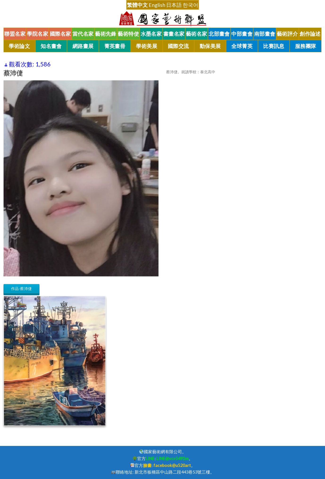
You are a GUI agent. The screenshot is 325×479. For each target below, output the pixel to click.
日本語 (174, 5)
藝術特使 (128, 34)
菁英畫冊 (115, 46)
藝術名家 (196, 34)
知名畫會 (51, 46)
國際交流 (178, 46)
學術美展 (146, 46)
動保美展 (210, 46)
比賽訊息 (273, 46)
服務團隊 (305, 46)
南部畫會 (264, 34)
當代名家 (83, 34)
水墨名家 (151, 34)
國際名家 (60, 34)
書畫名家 (174, 34)
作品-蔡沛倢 (21, 289)
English (157, 5)
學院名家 (37, 34)
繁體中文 (137, 5)
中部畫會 (242, 34)
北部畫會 (219, 34)
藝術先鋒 (105, 34)
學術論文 (19, 46)
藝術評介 (287, 34)
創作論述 (310, 34)
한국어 (190, 5)
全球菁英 (242, 46)
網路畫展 (83, 46)
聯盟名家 (14, 34)
